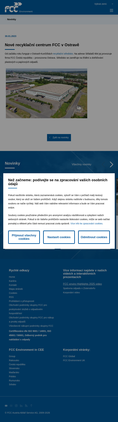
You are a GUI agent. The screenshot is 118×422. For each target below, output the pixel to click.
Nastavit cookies (58, 237)
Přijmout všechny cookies (24, 237)
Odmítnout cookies (94, 237)
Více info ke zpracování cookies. (86, 223)
